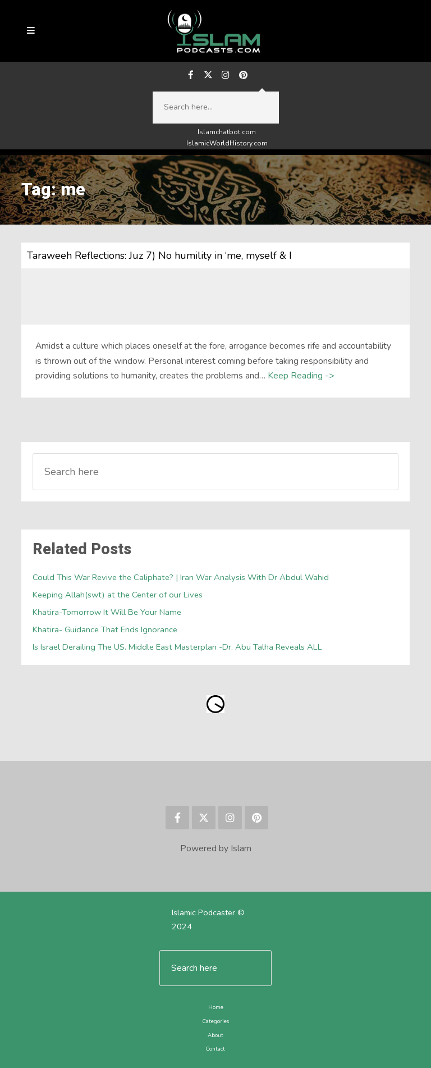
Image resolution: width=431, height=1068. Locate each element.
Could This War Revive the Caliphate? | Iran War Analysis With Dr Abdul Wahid (181, 577)
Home (215, 1007)
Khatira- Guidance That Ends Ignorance (105, 629)
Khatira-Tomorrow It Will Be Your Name (107, 612)
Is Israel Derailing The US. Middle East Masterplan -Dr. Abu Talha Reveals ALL (177, 646)
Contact (215, 1048)
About (215, 1035)
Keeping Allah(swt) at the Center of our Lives (118, 594)
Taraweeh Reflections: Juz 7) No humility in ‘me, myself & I (159, 255)
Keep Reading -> (301, 375)
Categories (216, 1021)
